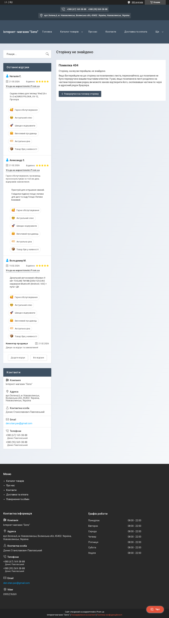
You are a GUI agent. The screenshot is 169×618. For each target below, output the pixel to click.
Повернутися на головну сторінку (81, 94)
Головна (47, 31)
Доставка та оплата (135, 31)
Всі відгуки (38, 357)
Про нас (92, 31)
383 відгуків (137, 2)
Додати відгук (18, 357)
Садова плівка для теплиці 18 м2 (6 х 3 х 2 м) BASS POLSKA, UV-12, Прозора (28, 96)
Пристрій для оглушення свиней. (27, 190)
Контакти (111, 31)
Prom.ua (100, 612)
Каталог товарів (69, 31)
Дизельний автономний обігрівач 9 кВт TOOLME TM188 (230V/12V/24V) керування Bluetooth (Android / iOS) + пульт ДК (28, 282)
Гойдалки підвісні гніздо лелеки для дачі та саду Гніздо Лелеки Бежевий (27, 197)
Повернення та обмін (17, 499)
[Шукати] (47, 54)
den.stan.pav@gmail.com (19, 423)
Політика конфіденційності (109, 615)
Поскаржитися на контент (83, 615)
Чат (155, 609)
